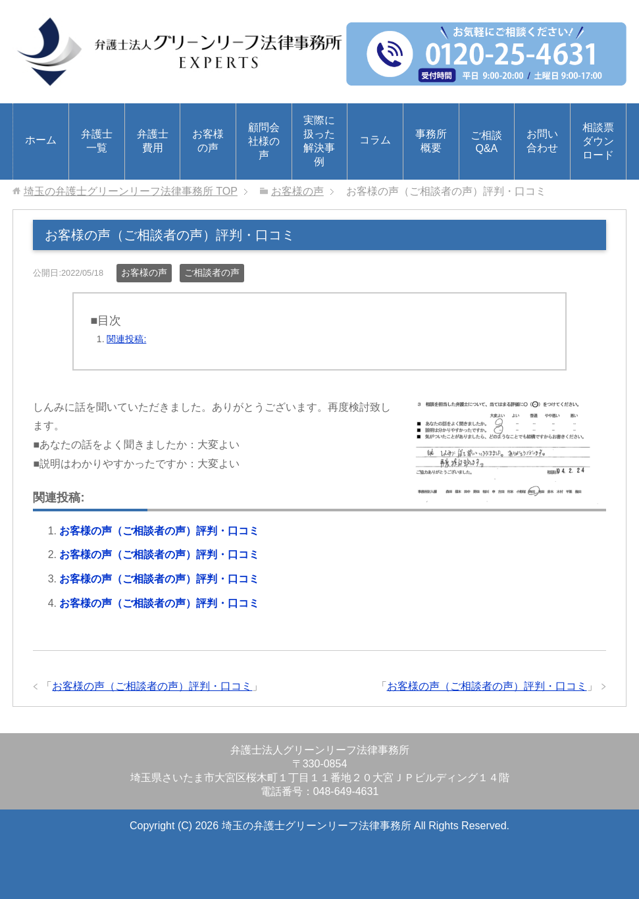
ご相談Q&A (486, 142)
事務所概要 (431, 140)
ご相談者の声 (212, 272)
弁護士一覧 (97, 140)
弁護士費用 (152, 140)
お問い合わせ (542, 140)
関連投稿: (126, 339)
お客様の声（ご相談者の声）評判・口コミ (159, 530)
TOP (131, 191)
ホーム (41, 139)
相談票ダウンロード (598, 141)
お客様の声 (208, 140)
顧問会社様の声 (264, 141)
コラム (375, 139)
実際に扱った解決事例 (319, 141)
